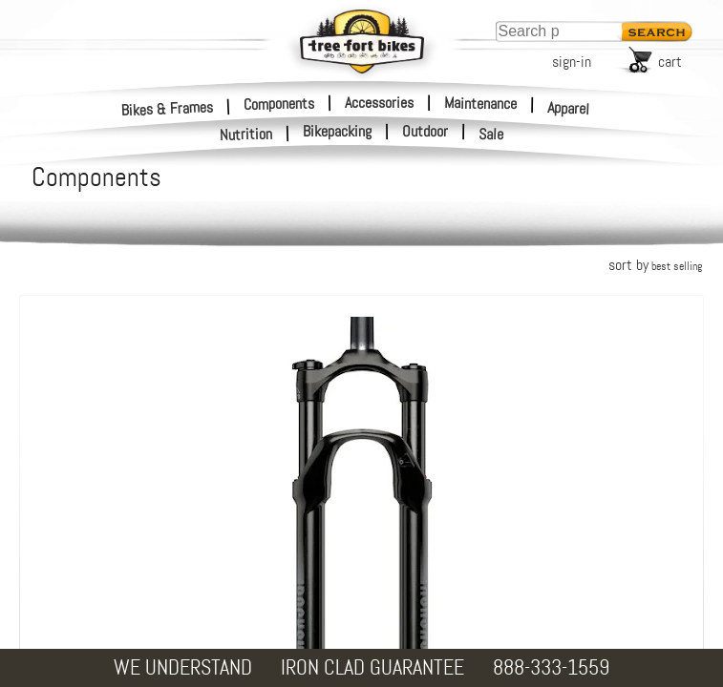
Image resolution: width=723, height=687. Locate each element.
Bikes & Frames (167, 108)
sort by (655, 265)
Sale (491, 134)
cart (670, 62)
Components (279, 103)
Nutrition (246, 134)
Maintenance (480, 103)
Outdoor (425, 131)
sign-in (571, 62)
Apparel (568, 108)
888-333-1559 (551, 667)
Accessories (379, 103)
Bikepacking (337, 131)
